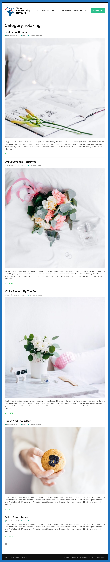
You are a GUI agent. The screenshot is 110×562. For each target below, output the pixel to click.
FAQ (86, 10)
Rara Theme (86, 557)
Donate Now (98, 10)
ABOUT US (45, 10)
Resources (78, 10)
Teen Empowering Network (23, 10)
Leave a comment (36, 36)
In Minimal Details (16, 32)
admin (24, 36)
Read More (9, 154)
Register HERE (66, 10)
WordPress (101, 557)
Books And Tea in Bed (18, 420)
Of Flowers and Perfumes (20, 161)
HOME (36, 10)
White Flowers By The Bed (21, 291)
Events (54, 10)
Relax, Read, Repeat (17, 517)
